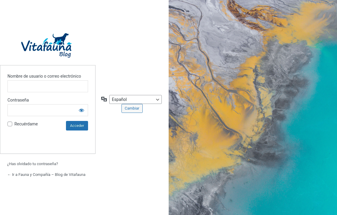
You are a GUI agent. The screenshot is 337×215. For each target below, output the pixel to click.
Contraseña (18, 100)
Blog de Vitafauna (47, 45)
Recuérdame (26, 124)
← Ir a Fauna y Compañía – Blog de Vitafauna (46, 174)
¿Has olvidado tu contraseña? (32, 164)
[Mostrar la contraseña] (81, 110)
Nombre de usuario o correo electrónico (44, 76)
